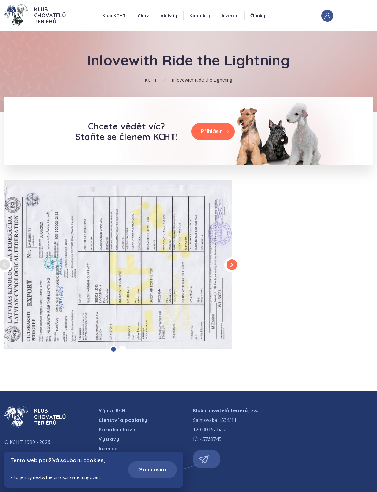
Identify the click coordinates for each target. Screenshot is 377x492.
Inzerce (230, 15)
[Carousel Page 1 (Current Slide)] (113, 349)
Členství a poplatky (123, 420)
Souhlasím (152, 469)
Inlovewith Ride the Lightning (202, 80)
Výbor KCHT (114, 410)
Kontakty (199, 15)
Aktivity (169, 15)
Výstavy (109, 439)
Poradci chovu (117, 430)
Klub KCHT (113, 15)
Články (257, 15)
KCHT (151, 80)
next (231, 264)
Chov (143, 15)
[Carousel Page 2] (122, 349)
